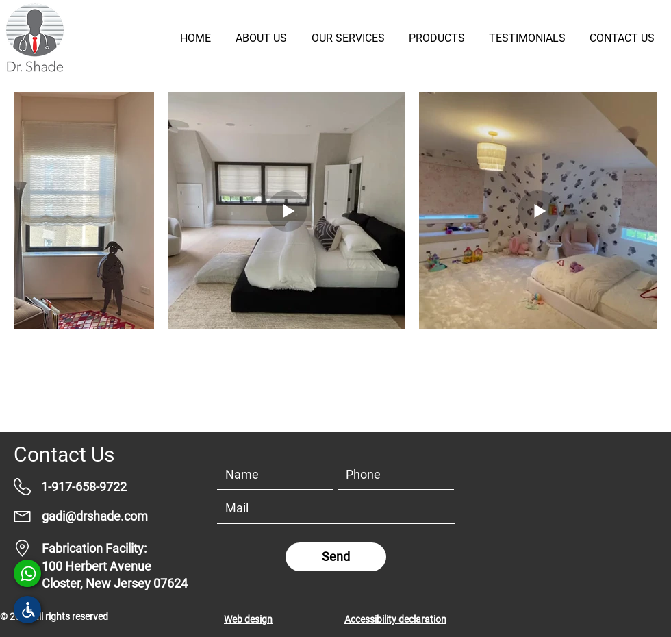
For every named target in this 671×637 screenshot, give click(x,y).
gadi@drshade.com (95, 516)
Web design (248, 619)
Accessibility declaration (395, 619)
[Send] (336, 556)
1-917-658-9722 (84, 486)
